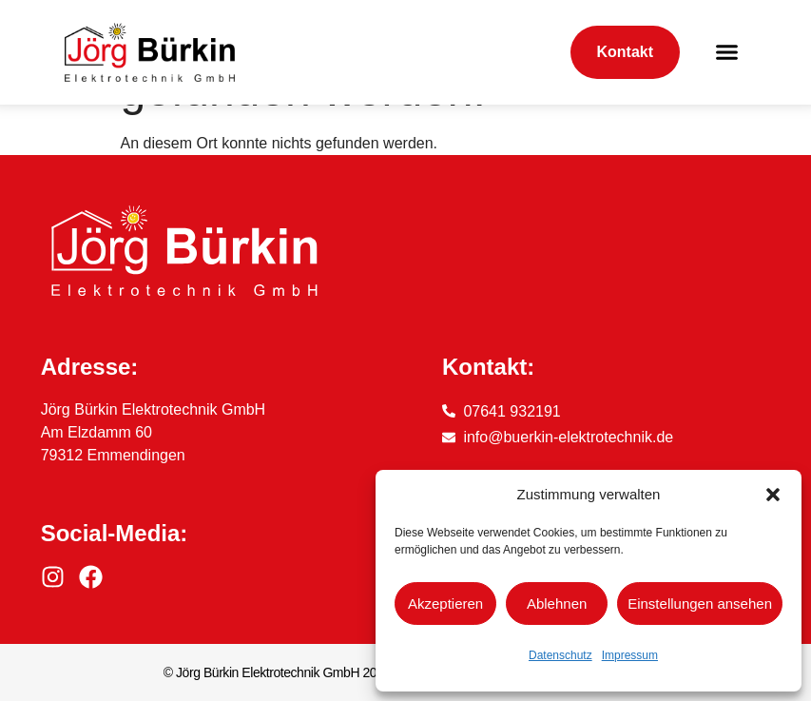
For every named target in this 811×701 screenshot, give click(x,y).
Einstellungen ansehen (700, 603)
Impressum (630, 655)
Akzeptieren (445, 603)
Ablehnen (557, 603)
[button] (772, 494)
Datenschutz (560, 655)
